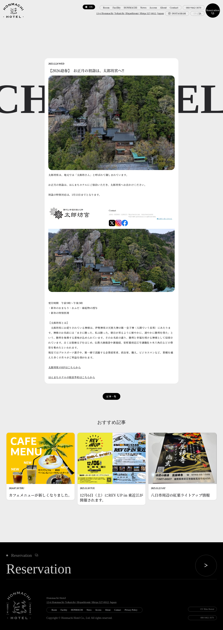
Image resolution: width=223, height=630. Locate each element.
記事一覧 (111, 396)
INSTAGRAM (177, 13)
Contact (174, 7)
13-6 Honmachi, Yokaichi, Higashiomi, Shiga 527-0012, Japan (130, 13)
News (143, 7)
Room (106, 7)
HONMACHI (130, 7)
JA (200, 13)
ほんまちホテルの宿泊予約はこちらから (71, 377)
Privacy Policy (131, 610)
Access (153, 7)
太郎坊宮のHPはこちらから (64, 367)
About (163, 7)
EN (195, 13)
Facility (117, 7)
